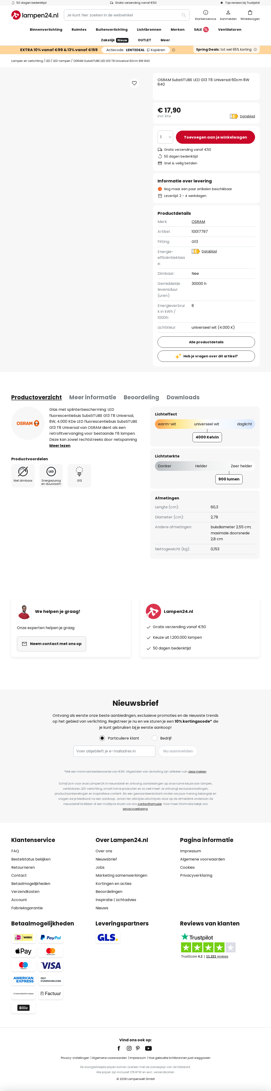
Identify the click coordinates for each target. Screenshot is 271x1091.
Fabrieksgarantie (27, 908)
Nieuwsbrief (106, 859)
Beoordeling (141, 397)
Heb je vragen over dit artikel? (210, 356)
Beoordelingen (109, 891)
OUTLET (144, 40)
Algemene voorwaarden (202, 859)
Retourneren (23, 867)
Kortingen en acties (114, 883)
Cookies (187, 867)
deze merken (197, 772)
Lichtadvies (126, 899)
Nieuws (102, 908)
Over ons (104, 851)
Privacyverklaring (196, 875)
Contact (19, 875)
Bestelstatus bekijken (30, 859)
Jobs (100, 867)
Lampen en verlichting (27, 61)
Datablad (247, 116)
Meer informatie (92, 397)
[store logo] (34, 15)
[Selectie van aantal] (165, 137)
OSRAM (198, 221)
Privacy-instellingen (75, 1058)
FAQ (15, 851)
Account (19, 899)
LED (48, 61)
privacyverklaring (135, 809)
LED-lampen (61, 61)
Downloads (183, 397)
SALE (201, 30)
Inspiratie (104, 899)
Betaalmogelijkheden (30, 883)
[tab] (36, 397)
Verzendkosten (25, 891)
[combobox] (126, 15)
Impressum (190, 851)
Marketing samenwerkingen (121, 875)
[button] (134, 83)
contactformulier (150, 804)
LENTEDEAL (135, 50)
